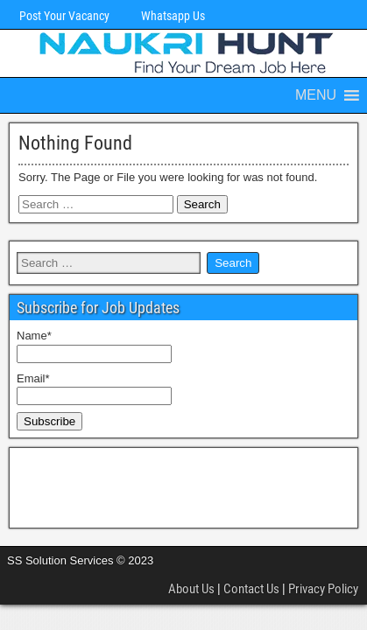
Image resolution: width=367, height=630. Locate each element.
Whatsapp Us (173, 16)
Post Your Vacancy (64, 16)
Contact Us (251, 589)
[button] (315, 95)
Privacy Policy (323, 589)
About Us (191, 589)
